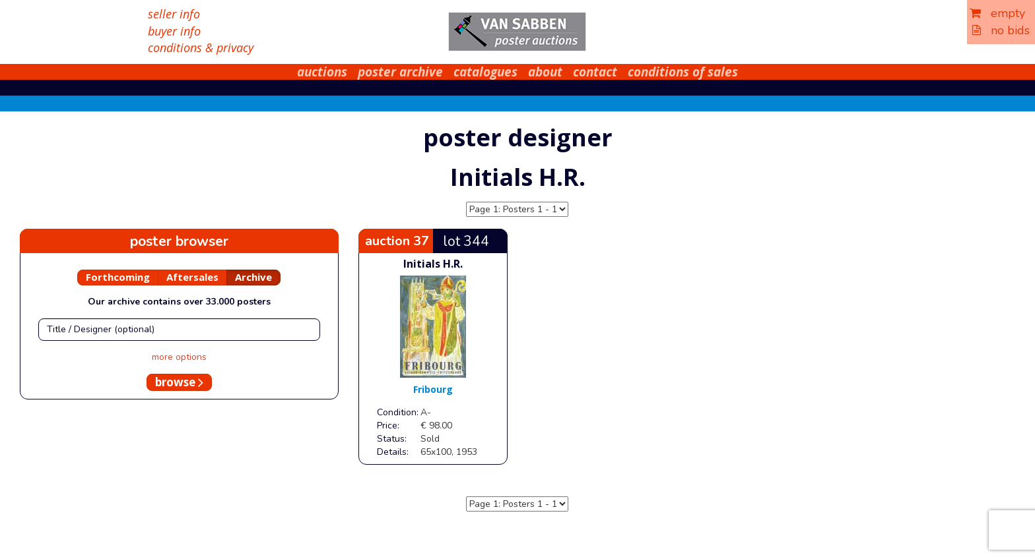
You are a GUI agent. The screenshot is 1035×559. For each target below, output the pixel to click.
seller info (174, 14)
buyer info (174, 31)
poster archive (400, 72)
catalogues (485, 72)
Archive (253, 276)
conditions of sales (683, 72)
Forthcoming (118, 276)
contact (595, 72)
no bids (1001, 30)
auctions (322, 72)
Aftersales (192, 276)
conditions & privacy (200, 47)
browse (179, 382)
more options (179, 357)
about (545, 72)
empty (997, 13)
